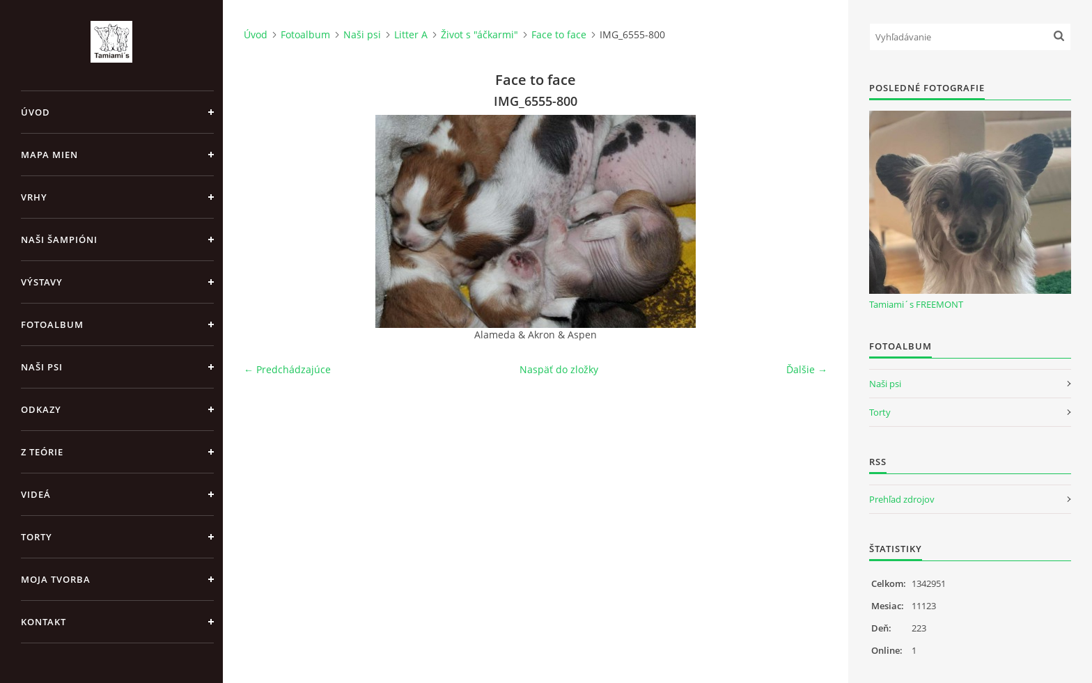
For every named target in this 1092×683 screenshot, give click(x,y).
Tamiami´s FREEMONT (916, 304)
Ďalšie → (806, 369)
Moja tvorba (56, 579)
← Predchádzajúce (287, 369)
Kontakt (43, 621)
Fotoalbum (52, 324)
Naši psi (42, 367)
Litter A (411, 34)
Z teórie (42, 452)
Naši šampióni (59, 239)
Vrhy (34, 197)
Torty (36, 537)
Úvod (35, 112)
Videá (36, 494)
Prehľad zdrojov (902, 499)
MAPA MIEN (49, 154)
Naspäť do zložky (559, 369)
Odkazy (41, 409)
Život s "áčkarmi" (479, 34)
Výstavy (42, 282)
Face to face (558, 34)
